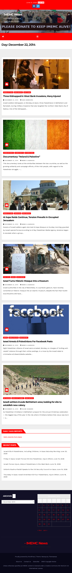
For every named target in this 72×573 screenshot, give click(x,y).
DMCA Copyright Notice (48, 561)
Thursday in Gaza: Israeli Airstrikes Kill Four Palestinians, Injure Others (31, 475)
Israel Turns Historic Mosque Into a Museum (25, 281)
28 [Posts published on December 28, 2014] (68, 519)
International (29, 152)
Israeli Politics (13, 337)
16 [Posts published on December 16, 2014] (44, 515)
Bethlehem (7, 398)
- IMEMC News (12, 14)
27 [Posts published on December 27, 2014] (63, 519)
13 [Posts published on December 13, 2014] (63, 510)
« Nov (39, 530)
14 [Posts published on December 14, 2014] (68, 510)
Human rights (19, 152)
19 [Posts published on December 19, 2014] (58, 515)
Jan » (45, 530)
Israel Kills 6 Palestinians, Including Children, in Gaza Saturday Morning (32, 451)
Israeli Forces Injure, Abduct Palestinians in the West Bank (26, 464)
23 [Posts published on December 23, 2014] (44, 519)
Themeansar (53, 556)
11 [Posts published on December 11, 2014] (53, 510)
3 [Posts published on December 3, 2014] (48, 505)
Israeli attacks (8, 92)
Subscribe (36, 561)
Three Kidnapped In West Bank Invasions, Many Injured (32, 96)
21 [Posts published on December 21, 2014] (68, 515)
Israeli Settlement (18, 398)
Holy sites (7, 277)
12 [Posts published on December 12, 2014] (58, 510)
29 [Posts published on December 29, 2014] (39, 524)
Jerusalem (17, 213)
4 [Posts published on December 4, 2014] (53, 505)
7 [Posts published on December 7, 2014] (67, 505)
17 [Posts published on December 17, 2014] (49, 515)
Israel (13, 277)
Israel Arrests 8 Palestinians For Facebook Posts (28, 341)
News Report (18, 92)
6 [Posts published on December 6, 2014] (62, 505)
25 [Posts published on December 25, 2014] (54, 519)
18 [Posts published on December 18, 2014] (53, 515)
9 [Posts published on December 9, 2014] (43, 510)
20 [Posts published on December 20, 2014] (63, 515)
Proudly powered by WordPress (25, 556)
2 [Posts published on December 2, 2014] (43, 505)
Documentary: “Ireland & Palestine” (21, 156)
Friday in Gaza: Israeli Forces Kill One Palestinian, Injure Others (28, 459)
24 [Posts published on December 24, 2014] (49, 519)
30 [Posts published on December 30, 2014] (44, 524)
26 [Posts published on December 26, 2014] (58, 519)
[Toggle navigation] (37, 36)
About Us (19, 561)
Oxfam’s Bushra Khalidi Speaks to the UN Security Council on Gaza (30, 469)
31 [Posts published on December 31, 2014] (49, 524)
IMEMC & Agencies (27, 160)
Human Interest (8, 152)
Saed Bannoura (26, 100)
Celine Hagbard (26, 409)
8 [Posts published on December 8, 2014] (39, 510)
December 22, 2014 (12, 100)
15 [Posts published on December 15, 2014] (39, 515)
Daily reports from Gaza (13, 437)
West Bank (27, 92)
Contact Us (27, 561)
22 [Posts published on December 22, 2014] (39, 519)
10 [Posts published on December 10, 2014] (49, 510)
